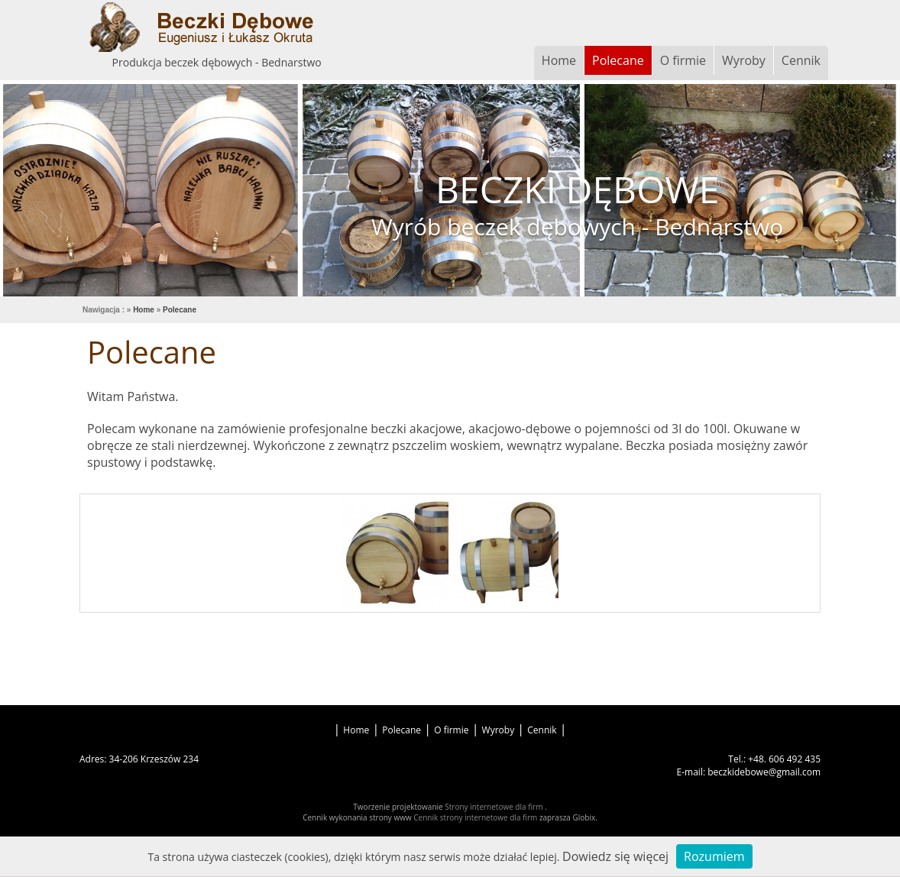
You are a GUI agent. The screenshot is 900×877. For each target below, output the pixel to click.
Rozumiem (714, 856)
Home (559, 60)
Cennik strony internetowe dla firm (476, 817)
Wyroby (744, 60)
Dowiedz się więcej (615, 856)
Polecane (618, 60)
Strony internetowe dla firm (495, 806)
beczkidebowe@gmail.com (764, 771)
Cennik (801, 60)
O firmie (683, 60)
